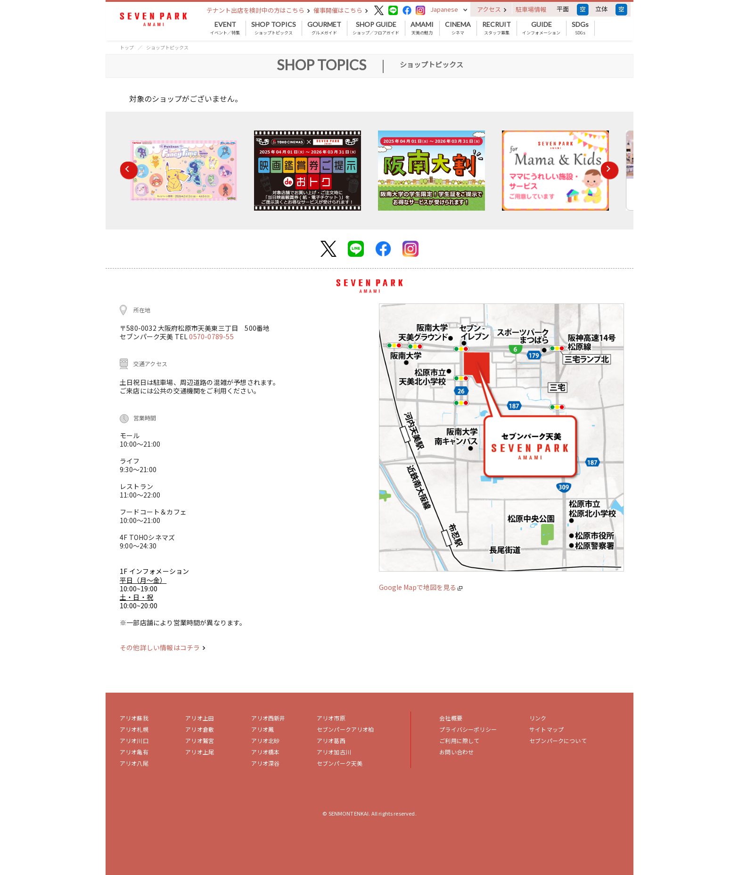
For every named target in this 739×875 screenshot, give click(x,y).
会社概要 (450, 718)
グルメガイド (324, 28)
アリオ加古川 (334, 752)
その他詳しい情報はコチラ (162, 647)
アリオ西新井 (268, 718)
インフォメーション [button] (541, 28)
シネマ (458, 28)
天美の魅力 (422, 28)
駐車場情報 (531, 9)
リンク (537, 718)
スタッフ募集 (496, 28)
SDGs (580, 28)
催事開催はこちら (340, 10)
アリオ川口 (134, 740)
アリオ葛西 (331, 740)
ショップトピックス (273, 28)
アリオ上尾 (199, 752)
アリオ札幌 (134, 729)
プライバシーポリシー (468, 729)
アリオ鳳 (262, 729)
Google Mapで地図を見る (420, 587)
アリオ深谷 (265, 763)
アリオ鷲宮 (199, 740)
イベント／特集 (225, 28)
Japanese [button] (444, 9)
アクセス (492, 9)
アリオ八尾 (134, 763)
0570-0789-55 (211, 336)
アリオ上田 (199, 718)
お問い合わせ (456, 752)
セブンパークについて (558, 740)
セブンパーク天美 (339, 763)
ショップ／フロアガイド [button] (376, 28)
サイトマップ (546, 729)
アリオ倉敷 (199, 729)
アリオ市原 (331, 718)
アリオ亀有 (134, 752)
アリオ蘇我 (134, 718)
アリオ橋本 (265, 752)
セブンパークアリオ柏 (345, 729)
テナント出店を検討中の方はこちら (258, 10)
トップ (127, 47)
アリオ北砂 (265, 740)
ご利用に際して (459, 740)
